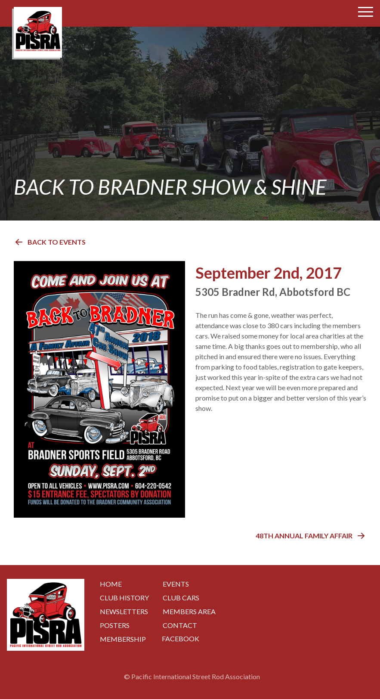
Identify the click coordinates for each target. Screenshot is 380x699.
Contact (180, 625)
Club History (124, 597)
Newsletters (124, 611)
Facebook (180, 638)
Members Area (189, 611)
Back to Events (50, 242)
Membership (123, 639)
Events (176, 584)
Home (111, 584)
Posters (115, 625)
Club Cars (181, 597)
